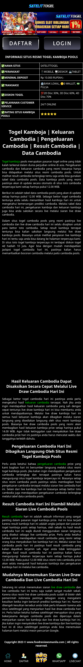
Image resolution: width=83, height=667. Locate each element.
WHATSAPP (59, 658)
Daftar (21, 43)
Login (62, 43)
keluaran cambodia (37, 402)
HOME (8, 658)
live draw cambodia (63, 587)
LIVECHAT (75, 658)
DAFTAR (23, 658)
